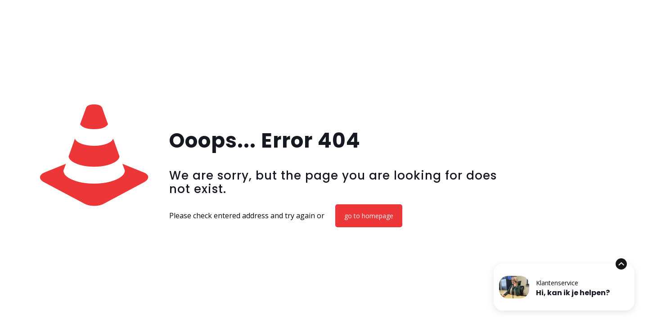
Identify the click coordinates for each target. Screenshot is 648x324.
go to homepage (368, 216)
